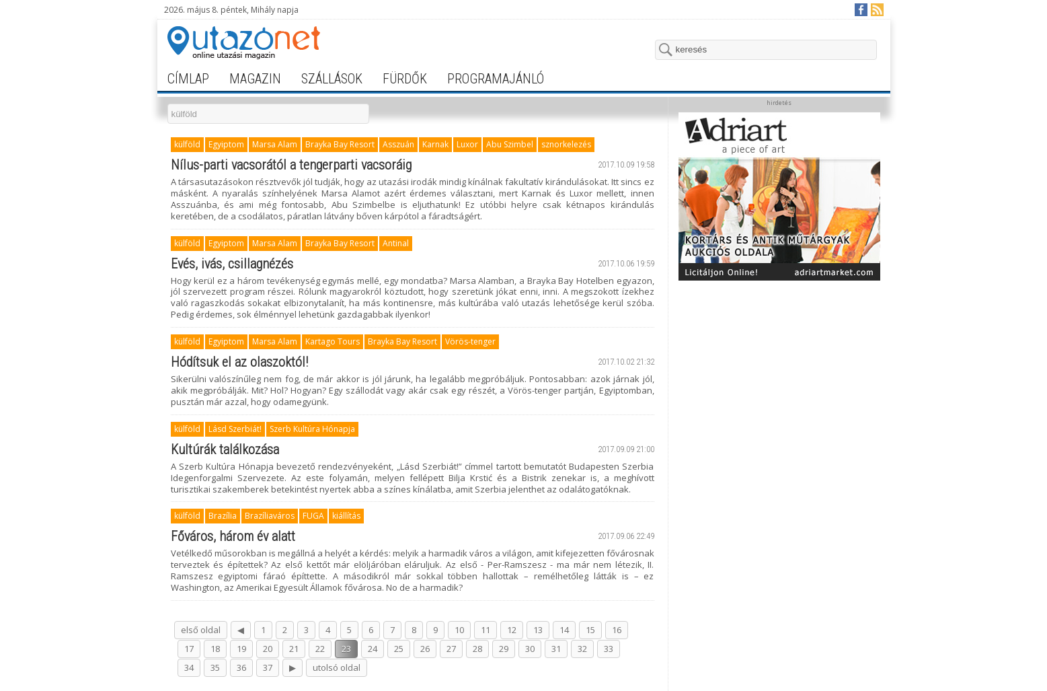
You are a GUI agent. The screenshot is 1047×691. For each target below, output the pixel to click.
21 (294, 649)
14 (564, 630)
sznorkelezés (566, 144)
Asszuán (398, 144)
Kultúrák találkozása (225, 449)
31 (556, 649)
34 (189, 667)
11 (485, 630)
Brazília (222, 515)
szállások (331, 79)
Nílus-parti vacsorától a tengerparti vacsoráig (291, 165)
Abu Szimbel (509, 144)
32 (582, 649)
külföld (187, 144)
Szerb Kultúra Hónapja (312, 429)
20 (267, 649)
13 (538, 630)
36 (241, 667)
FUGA (313, 515)
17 (189, 649)
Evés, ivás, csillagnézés (232, 264)
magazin (255, 79)
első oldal (201, 630)
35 (215, 667)
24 (372, 649)
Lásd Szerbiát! (235, 429)
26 (425, 649)
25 (398, 649)
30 (530, 649)
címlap (188, 79)
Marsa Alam (274, 144)
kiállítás (346, 515)
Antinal (396, 243)
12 (511, 630)
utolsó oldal (336, 667)
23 (346, 649)
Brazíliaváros (270, 515)
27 (451, 649)
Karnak (435, 144)
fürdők (405, 79)
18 (215, 649)
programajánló (495, 79)
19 (241, 649)
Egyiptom (226, 144)
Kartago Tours (332, 341)
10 (459, 630)
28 (477, 649)
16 (616, 630)
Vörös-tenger (470, 341)
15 (590, 630)
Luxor (467, 144)
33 (608, 649)
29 (503, 649)
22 (320, 649)
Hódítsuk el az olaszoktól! (239, 362)
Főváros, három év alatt (233, 536)
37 (267, 667)
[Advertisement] (779, 371)
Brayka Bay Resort (340, 144)
